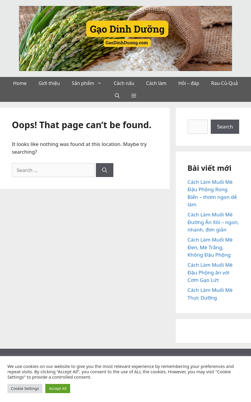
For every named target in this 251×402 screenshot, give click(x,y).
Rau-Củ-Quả (224, 83)
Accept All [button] (57, 388)
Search (225, 126)
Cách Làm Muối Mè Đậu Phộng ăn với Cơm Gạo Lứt (210, 272)
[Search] (104, 170)
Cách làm (156, 83)
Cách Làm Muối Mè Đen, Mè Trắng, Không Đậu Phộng (210, 247)
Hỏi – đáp (188, 83)
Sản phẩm (90, 83)
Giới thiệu (49, 83)
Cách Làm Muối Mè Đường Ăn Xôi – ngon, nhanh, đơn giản (213, 222)
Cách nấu (124, 83)
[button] (101, 83)
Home (20, 83)
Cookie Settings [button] (25, 388)
